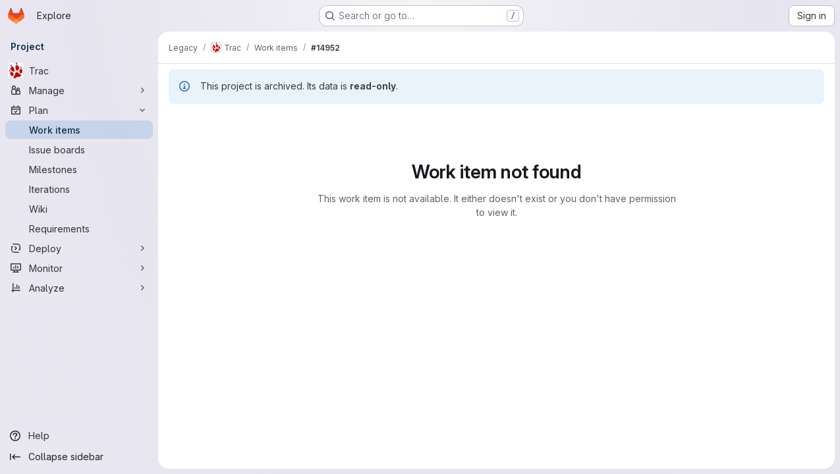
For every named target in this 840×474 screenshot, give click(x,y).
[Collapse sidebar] (79, 457)
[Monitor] (79, 268)
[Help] (79, 436)
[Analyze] (79, 287)
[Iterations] (79, 189)
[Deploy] (79, 248)
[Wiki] (79, 208)
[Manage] (79, 90)
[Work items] (79, 129)
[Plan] (79, 110)
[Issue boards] (79, 149)
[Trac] (79, 70)
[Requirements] (79, 228)
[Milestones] (79, 169)
